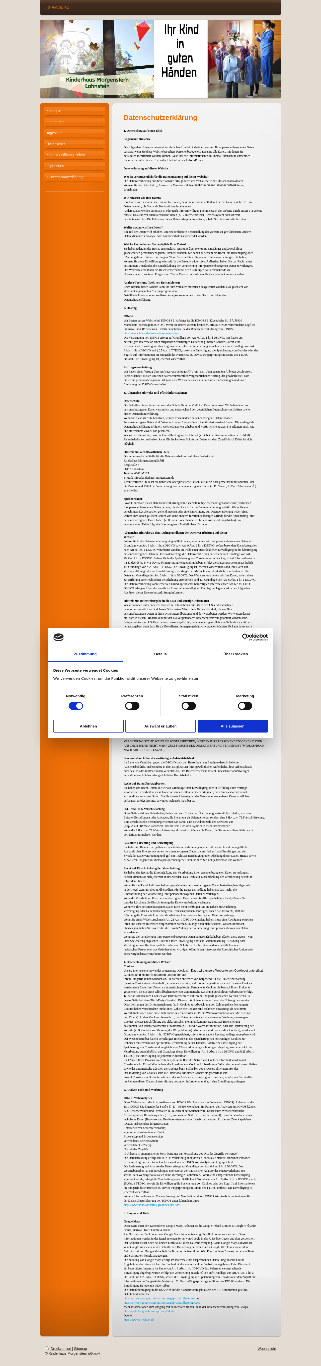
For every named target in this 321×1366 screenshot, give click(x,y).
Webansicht (267, 1349)
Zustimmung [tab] (85, 654)
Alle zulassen (233, 726)
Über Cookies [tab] (235, 654)
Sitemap (80, 1349)
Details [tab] (160, 654)
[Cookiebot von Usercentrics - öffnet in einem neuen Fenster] (246, 637)
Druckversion (58, 1349)
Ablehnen (88, 726)
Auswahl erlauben (160, 726)
